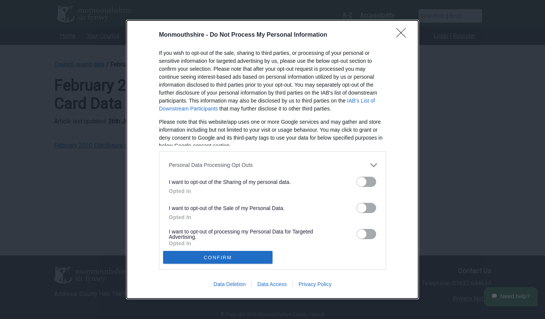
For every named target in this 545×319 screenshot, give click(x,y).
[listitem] (272, 165)
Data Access (272, 284)
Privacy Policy (315, 284)
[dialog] (272, 159)
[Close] (403, 35)
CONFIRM (218, 257)
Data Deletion (229, 284)
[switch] (366, 182)
